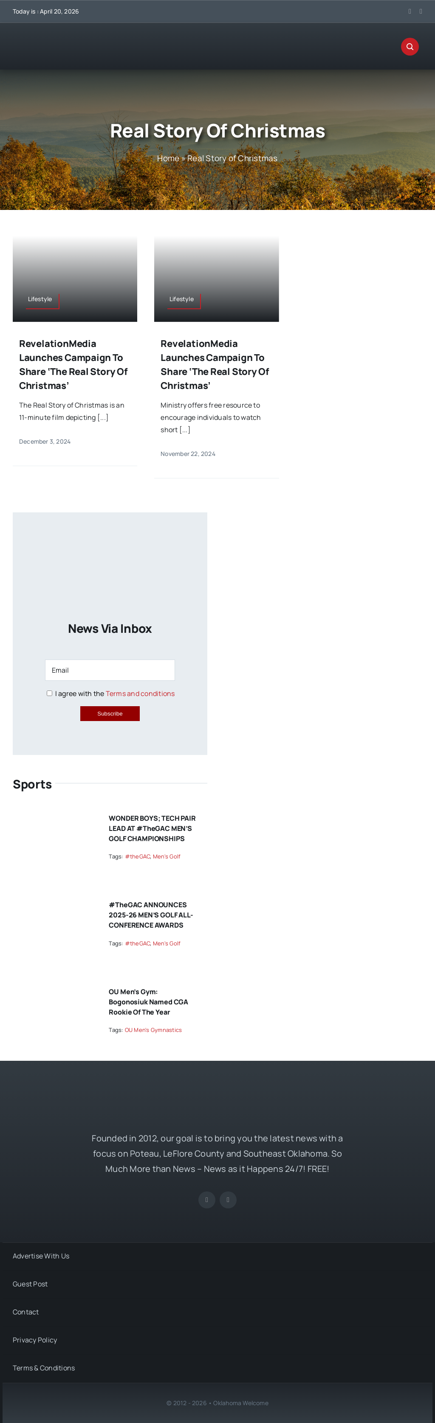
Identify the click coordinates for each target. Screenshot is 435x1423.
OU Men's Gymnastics (153, 1030)
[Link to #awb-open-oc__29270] (410, 47)
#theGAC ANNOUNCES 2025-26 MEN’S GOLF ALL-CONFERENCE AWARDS (151, 915)
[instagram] (421, 11)
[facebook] (410, 11)
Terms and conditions (140, 693)
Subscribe (109, 713)
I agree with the (111, 693)
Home (168, 158)
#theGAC (137, 856)
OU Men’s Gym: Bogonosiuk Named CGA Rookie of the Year (148, 1002)
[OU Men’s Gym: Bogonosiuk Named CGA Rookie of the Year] (54, 988)
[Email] (110, 670)
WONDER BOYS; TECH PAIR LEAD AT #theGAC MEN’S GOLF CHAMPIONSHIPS (152, 828)
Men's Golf (167, 856)
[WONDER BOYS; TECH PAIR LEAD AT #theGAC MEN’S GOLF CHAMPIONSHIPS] (54, 814)
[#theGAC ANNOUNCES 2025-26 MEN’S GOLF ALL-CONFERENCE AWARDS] (54, 901)
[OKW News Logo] (76, 37)
